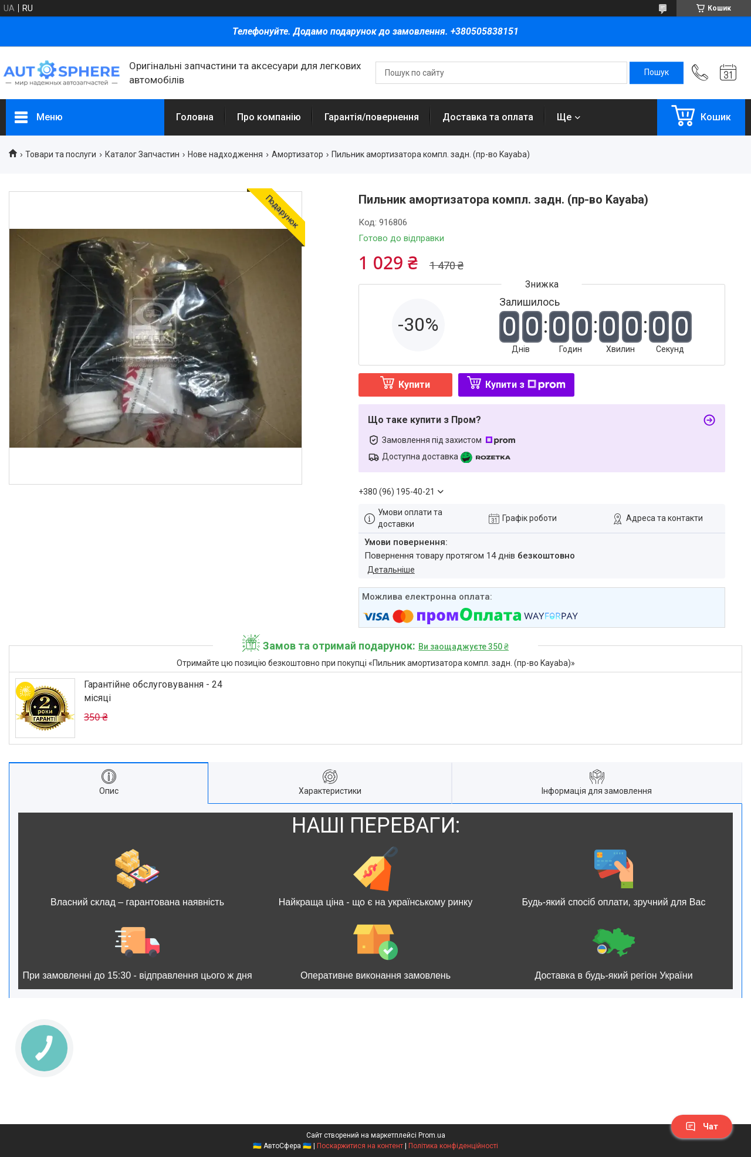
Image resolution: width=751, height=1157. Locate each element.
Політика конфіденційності (453, 1146)
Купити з (525, 384)
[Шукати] (657, 73)
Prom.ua (431, 1135)
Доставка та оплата (487, 117)
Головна (195, 117)
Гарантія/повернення (371, 117)
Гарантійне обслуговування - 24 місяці (153, 691)
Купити (414, 384)
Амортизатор (297, 154)
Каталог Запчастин (142, 154)
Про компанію (269, 117)
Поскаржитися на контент (360, 1146)
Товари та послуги (60, 154)
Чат (701, 1126)
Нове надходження (225, 154)
